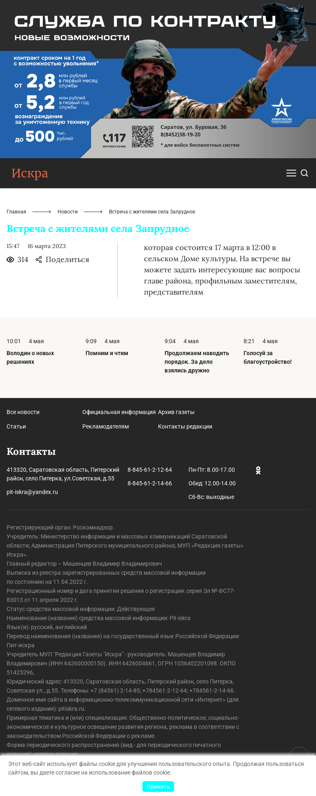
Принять (158, 786)
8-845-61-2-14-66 (150, 483)
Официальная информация (119, 412)
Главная (16, 212)
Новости (68, 212)
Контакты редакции (185, 426)
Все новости (23, 412)
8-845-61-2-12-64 (150, 469)
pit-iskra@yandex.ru (32, 492)
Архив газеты (176, 412)
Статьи (16, 426)
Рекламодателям (105, 426)
